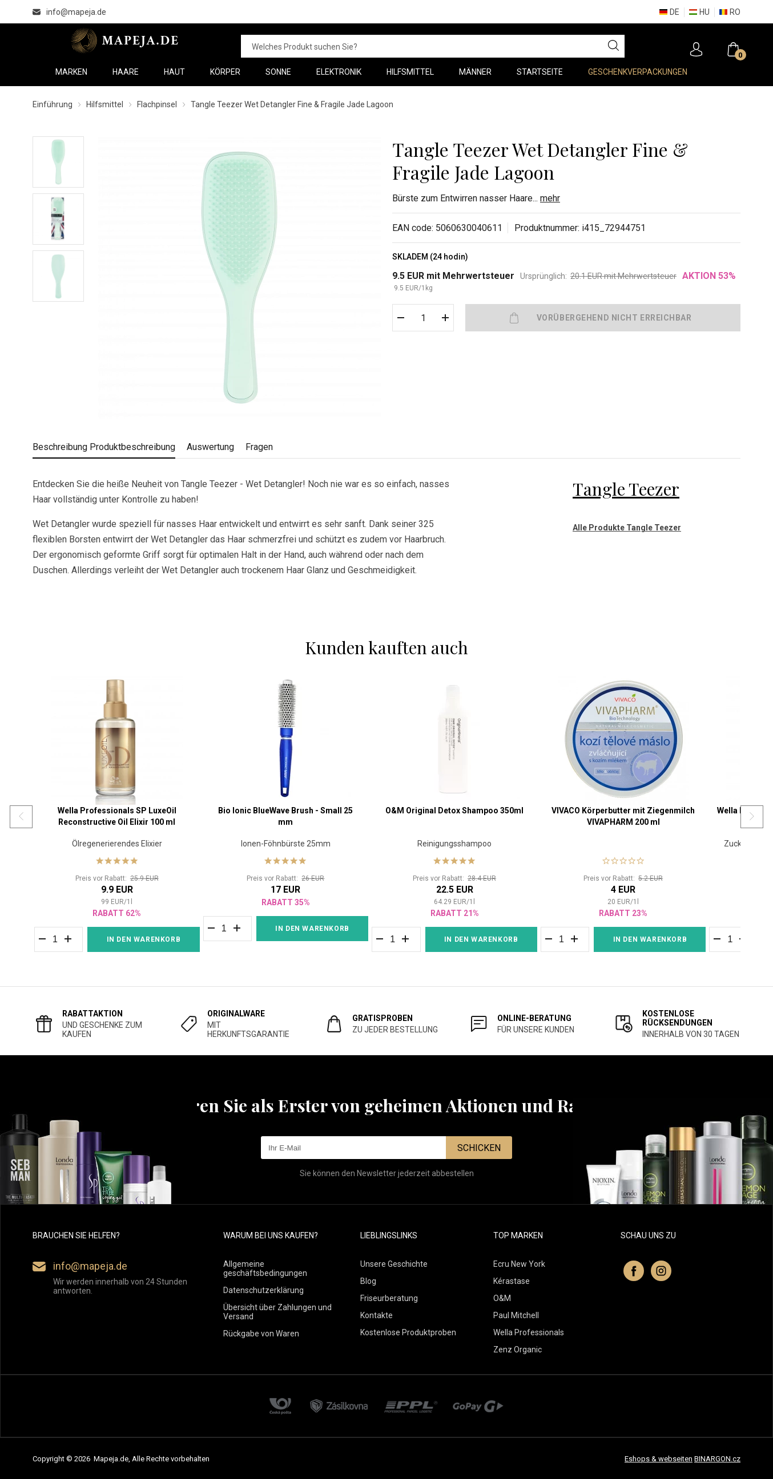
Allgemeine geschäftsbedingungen (265, 1268)
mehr (550, 198)
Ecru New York (519, 1264)
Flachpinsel (157, 104)
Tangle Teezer (626, 488)
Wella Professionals (528, 1332)
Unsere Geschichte (394, 1264)
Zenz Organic (517, 1349)
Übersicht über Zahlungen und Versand (277, 1312)
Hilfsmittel (104, 104)
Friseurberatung (389, 1298)
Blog (368, 1281)
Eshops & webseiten (659, 1458)
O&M (502, 1298)
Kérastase (511, 1281)
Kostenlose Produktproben (408, 1332)
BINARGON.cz (717, 1458)
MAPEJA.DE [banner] (125, 40)
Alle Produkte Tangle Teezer (627, 527)
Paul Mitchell (516, 1315)
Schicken (479, 1147)
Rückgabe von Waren (261, 1333)
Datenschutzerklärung (263, 1290)
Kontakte (376, 1315)
